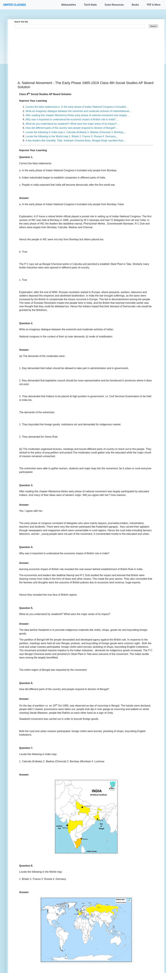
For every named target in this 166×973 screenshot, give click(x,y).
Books (135, 4)
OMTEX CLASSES (14, 4)
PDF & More (153, 4)
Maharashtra (68, 4)
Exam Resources (114, 4)
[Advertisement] (86, 51)
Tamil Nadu (90, 4)
